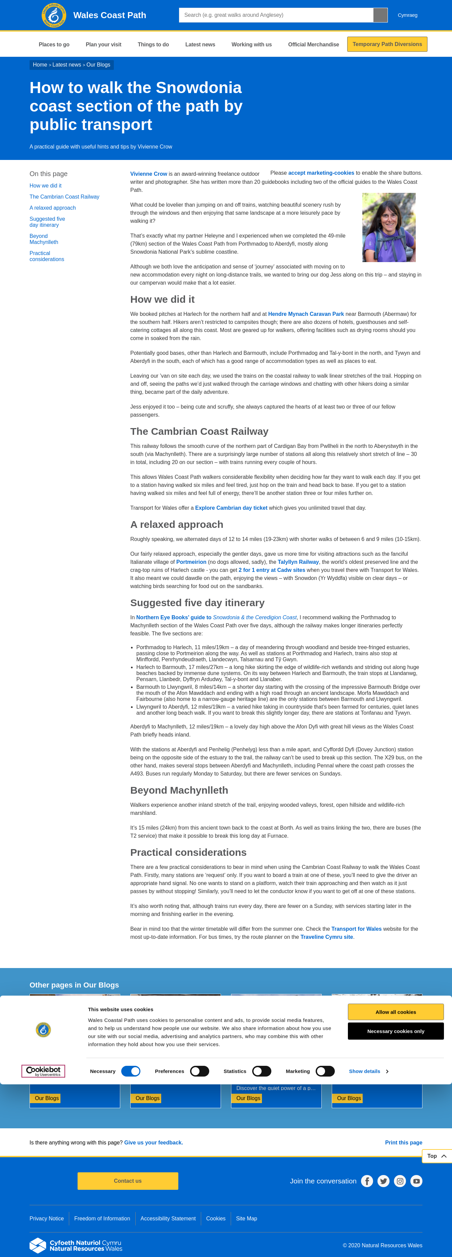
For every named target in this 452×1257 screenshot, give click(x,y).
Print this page (403, 1142)
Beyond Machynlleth (44, 239)
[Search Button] (380, 15)
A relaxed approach (53, 208)
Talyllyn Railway (298, 562)
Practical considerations (47, 256)
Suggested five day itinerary (47, 222)
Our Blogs (98, 65)
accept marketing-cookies (321, 173)
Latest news (66, 65)
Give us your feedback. (153, 1142)
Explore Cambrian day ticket (231, 508)
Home (40, 65)
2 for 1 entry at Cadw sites (272, 570)
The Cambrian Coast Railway (64, 197)
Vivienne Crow (148, 174)
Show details (364, 1244)
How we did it (45, 185)
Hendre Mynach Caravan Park (306, 314)
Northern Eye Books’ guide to (216, 617)
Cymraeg (407, 15)
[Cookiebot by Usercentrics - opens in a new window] (43, 1244)
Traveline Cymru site (327, 937)
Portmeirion (191, 562)
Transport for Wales (356, 929)
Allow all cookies (396, 1184)
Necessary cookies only (395, 1204)
